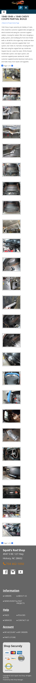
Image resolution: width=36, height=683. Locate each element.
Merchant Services (8, 670)
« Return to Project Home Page (10, 23)
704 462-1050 (13, 564)
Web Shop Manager (17, 680)
